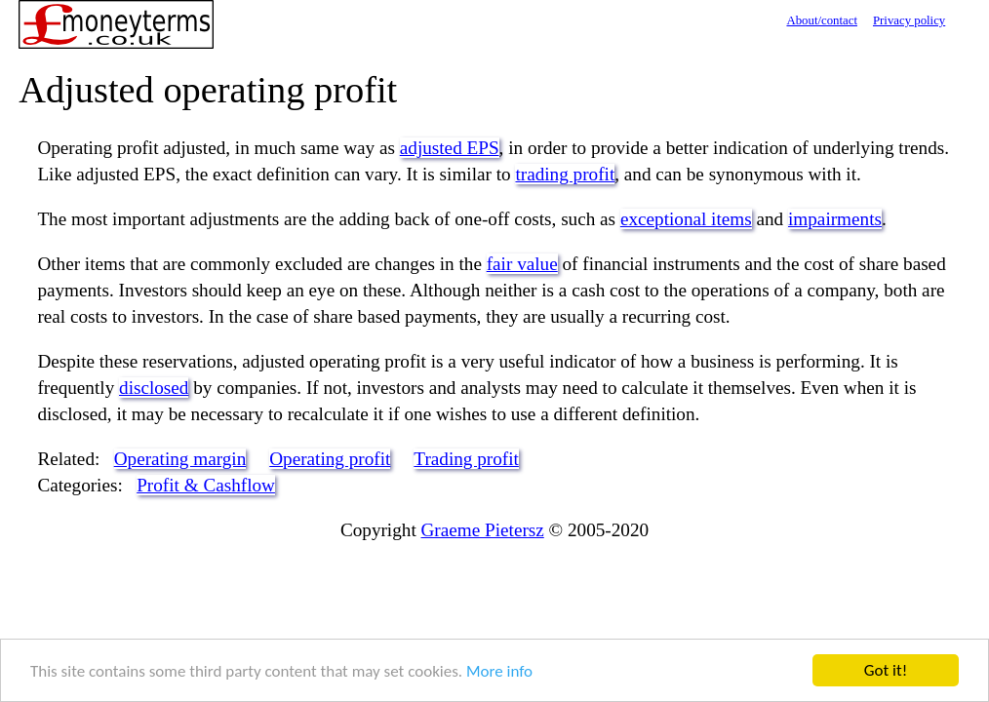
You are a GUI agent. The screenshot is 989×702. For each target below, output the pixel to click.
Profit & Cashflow (206, 485)
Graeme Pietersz (482, 530)
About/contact (821, 20)
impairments (835, 219)
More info (499, 671)
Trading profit (466, 458)
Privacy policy (909, 20)
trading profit (564, 174)
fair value (522, 264)
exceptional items (686, 219)
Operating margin (180, 458)
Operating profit (329, 458)
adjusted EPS (449, 147)
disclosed (153, 387)
